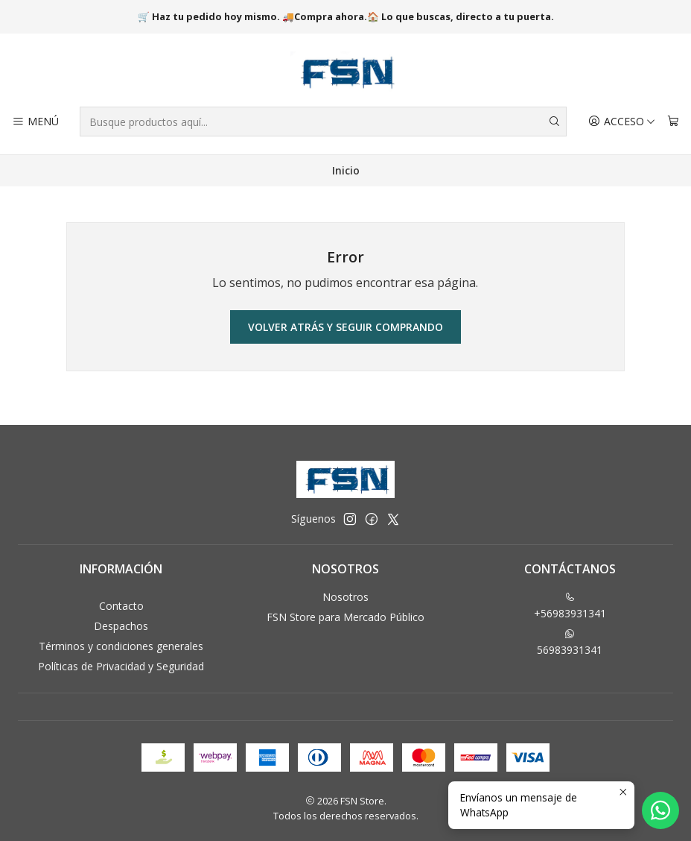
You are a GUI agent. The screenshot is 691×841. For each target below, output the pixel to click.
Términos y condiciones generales (121, 646)
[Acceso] (622, 122)
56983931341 (569, 643)
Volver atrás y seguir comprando (345, 327)
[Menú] (35, 122)
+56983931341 (570, 606)
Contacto (121, 606)
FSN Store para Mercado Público (345, 617)
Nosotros (345, 597)
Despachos (121, 626)
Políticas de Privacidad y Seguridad (121, 666)
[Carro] (673, 122)
